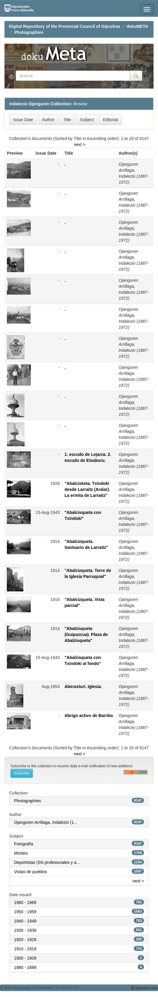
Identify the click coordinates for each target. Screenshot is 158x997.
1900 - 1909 (25, 958)
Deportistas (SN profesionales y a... (47, 862)
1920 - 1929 (25, 939)
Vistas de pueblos (30, 871)
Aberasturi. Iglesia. (83, 686)
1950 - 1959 (25, 911)
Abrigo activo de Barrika (89, 715)
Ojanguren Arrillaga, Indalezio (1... (45, 822)
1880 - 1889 (25, 967)
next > (79, 144)
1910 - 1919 (25, 948)
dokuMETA (137, 26)
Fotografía (23, 843)
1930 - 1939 (25, 930)
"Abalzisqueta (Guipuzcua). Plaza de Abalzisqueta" (86, 634)
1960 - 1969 (25, 902)
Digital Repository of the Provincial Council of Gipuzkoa (64, 26)
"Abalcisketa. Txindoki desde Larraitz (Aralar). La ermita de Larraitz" (87, 489)
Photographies (29, 32)
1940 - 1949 (25, 921)
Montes (21, 853)
